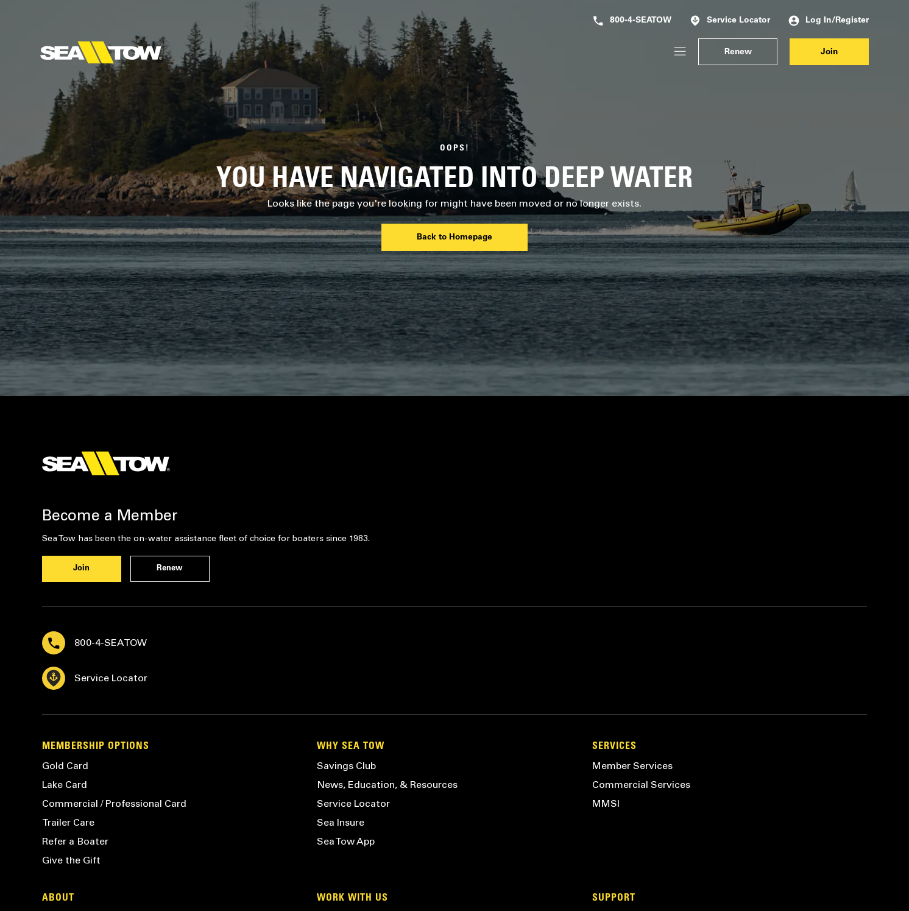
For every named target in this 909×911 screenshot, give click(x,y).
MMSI (606, 803)
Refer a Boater (75, 841)
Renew (738, 52)
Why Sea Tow (350, 746)
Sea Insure (340, 822)
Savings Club (346, 765)
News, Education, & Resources (387, 784)
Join (829, 52)
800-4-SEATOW (632, 20)
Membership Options (95, 746)
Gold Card (65, 765)
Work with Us (352, 898)
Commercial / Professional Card (114, 803)
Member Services (632, 765)
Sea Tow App (346, 841)
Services (614, 746)
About (58, 898)
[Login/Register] (680, 52)
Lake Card (64, 784)
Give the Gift (71, 860)
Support (613, 898)
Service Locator (730, 20)
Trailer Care (68, 822)
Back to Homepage (454, 237)
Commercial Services (641, 784)
